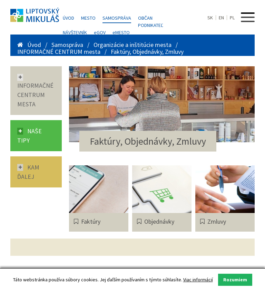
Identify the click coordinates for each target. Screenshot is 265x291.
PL (232, 17)
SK (210, 17)
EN (221, 17)
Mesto (88, 18)
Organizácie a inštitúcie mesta (133, 45)
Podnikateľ (150, 25)
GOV (100, 32)
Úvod (68, 18)
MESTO (121, 32)
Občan (145, 18)
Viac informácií (198, 280)
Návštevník (75, 32)
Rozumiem (235, 280)
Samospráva (116, 18)
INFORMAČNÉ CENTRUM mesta (59, 52)
